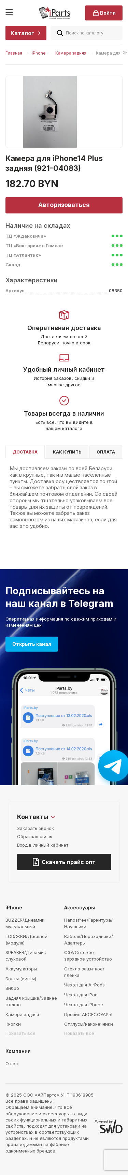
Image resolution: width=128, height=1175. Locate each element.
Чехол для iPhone (83, 1004)
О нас (11, 1063)
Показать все (20, 1033)
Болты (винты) (20, 978)
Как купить (67, 452)
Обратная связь (34, 836)
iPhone (39, 53)
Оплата (106, 452)
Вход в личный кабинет (42, 845)
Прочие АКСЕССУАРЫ (88, 1014)
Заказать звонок (35, 828)
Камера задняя (70, 53)
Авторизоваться (64, 204)
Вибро (12, 988)
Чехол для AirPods (84, 984)
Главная (13, 53)
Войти (104, 13)
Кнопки (13, 1024)
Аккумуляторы (21, 968)
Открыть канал (31, 644)
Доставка (25, 452)
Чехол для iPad (81, 994)
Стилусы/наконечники (88, 1024)
